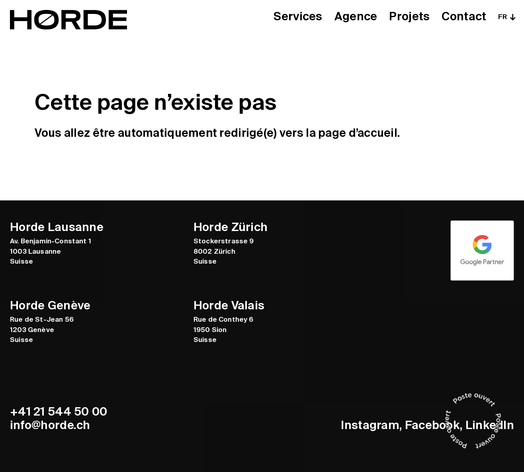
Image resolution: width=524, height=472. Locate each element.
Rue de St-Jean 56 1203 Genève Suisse (42, 329)
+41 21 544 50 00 (59, 411)
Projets (409, 17)
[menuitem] (506, 17)
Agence (355, 17)
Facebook (432, 425)
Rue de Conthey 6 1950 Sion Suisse (224, 329)
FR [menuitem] (502, 16)
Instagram (370, 425)
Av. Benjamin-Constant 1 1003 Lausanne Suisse (50, 251)
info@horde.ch (50, 425)
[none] (506, 17)
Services (298, 17)
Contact (464, 17)
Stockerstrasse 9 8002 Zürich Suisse (224, 251)
